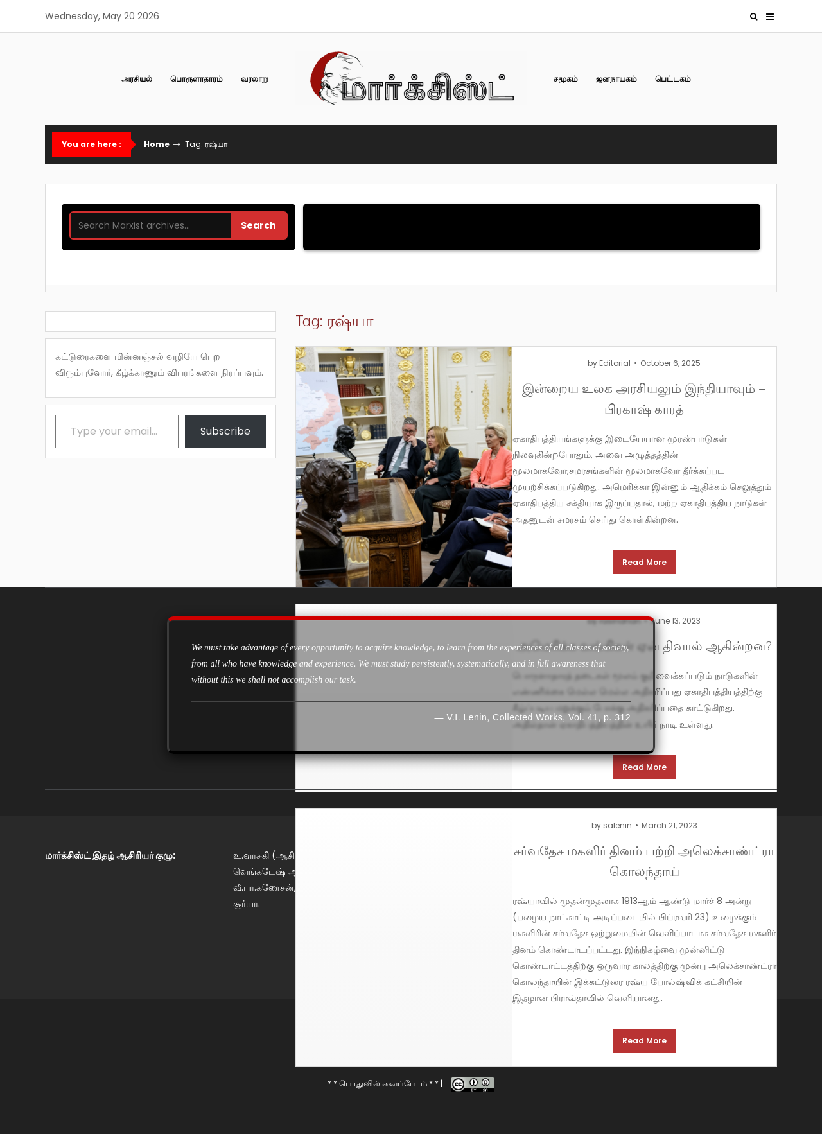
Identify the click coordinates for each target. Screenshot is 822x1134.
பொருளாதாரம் (196, 78)
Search (258, 225)
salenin (617, 825)
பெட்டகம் (673, 78)
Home (157, 144)
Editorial (615, 363)
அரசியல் (136, 78)
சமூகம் (566, 78)
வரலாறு (254, 78)
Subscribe (225, 431)
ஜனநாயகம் (616, 78)
